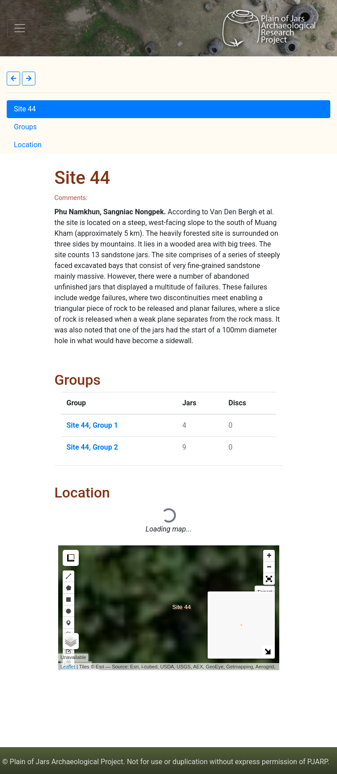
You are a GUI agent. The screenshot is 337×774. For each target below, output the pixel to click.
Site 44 (25, 109)
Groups (25, 127)
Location (28, 144)
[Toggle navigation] (19, 28)
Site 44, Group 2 (92, 447)
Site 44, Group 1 (92, 425)
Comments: (71, 198)
